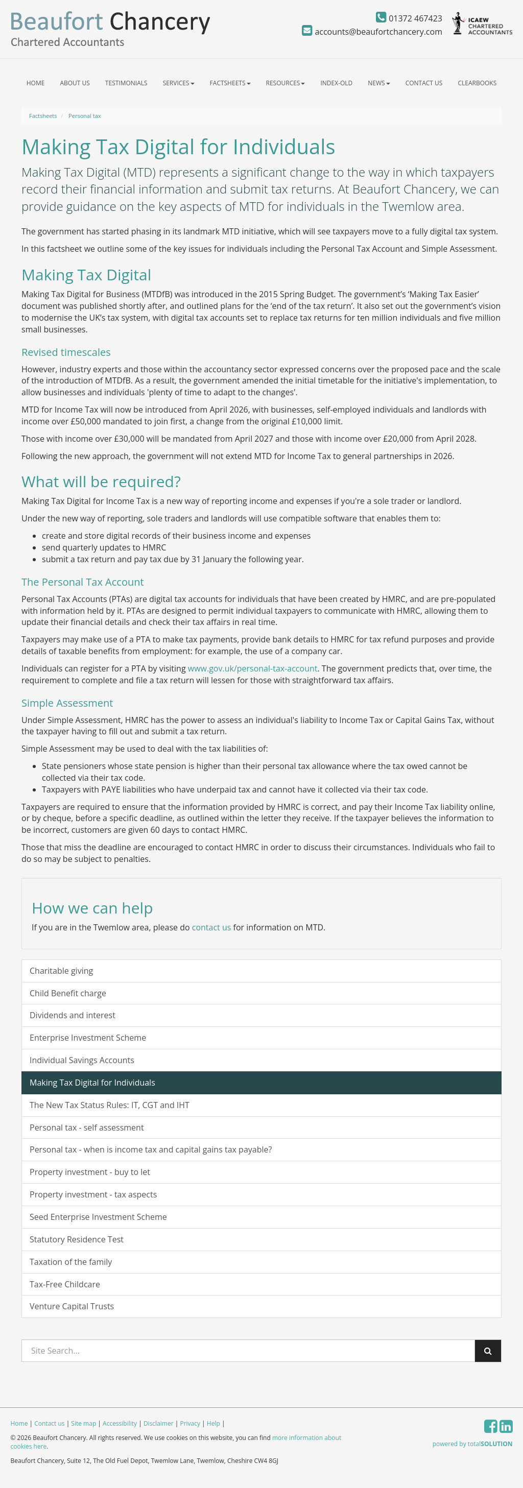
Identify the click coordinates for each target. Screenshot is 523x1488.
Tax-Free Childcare (65, 1284)
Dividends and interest (72, 1015)
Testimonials (126, 83)
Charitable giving (61, 970)
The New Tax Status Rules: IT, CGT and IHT (109, 1105)
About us (74, 83)
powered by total (473, 1443)
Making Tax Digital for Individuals (92, 1082)
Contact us (424, 83)
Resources (285, 83)
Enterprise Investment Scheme (88, 1037)
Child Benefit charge (68, 993)
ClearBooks (477, 83)
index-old (336, 83)
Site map (83, 1423)
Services (179, 83)
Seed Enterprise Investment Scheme (98, 1216)
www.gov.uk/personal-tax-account (253, 668)
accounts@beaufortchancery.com (372, 31)
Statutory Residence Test (77, 1239)
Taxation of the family (71, 1261)
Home (36, 83)
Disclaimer (159, 1423)
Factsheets (230, 83)
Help (213, 1423)
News (379, 83)
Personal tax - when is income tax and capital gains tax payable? (151, 1149)
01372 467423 (409, 18)
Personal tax (84, 115)
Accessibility (120, 1423)
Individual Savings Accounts (82, 1060)
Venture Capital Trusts (72, 1306)
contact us (211, 927)
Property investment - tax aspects (93, 1194)
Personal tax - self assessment (87, 1127)
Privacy (190, 1423)
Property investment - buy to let (90, 1172)
